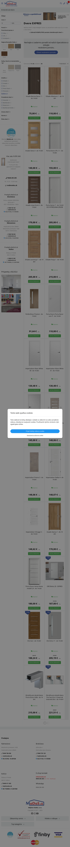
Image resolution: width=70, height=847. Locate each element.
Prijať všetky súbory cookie (35, 431)
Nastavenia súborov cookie (35, 435)
